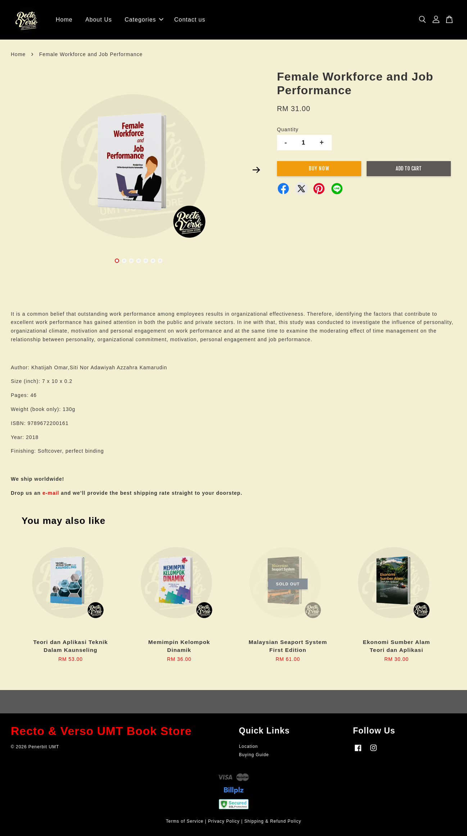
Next (257, 170)
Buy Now (319, 168)
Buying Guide (254, 754)
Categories (143, 20)
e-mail (50, 493)
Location (248, 746)
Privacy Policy (224, 821)
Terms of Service (185, 821)
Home (64, 20)
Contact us (189, 20)
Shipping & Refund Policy (272, 821)
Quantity (288, 129)
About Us (98, 20)
